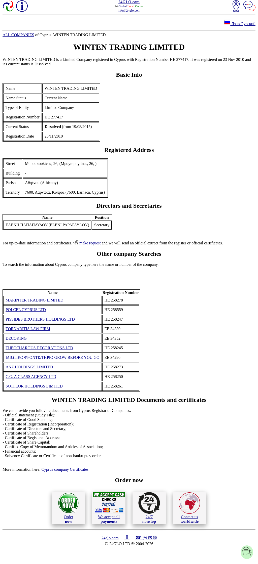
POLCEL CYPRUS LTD (26, 310)
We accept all (109, 507)
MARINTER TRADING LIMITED (34, 300)
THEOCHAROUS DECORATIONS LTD (39, 348)
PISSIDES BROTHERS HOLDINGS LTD (40, 319)
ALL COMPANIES (18, 35)
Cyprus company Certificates (64, 469)
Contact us (189, 508)
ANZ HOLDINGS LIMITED (29, 367)
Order (68, 508)
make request (87, 243)
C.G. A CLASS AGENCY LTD (31, 376)
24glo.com (110, 538)
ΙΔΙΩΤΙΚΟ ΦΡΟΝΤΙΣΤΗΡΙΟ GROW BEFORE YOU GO (52, 357)
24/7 (149, 507)
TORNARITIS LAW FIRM (28, 329)
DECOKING (16, 338)
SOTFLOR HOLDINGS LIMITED (34, 386)
